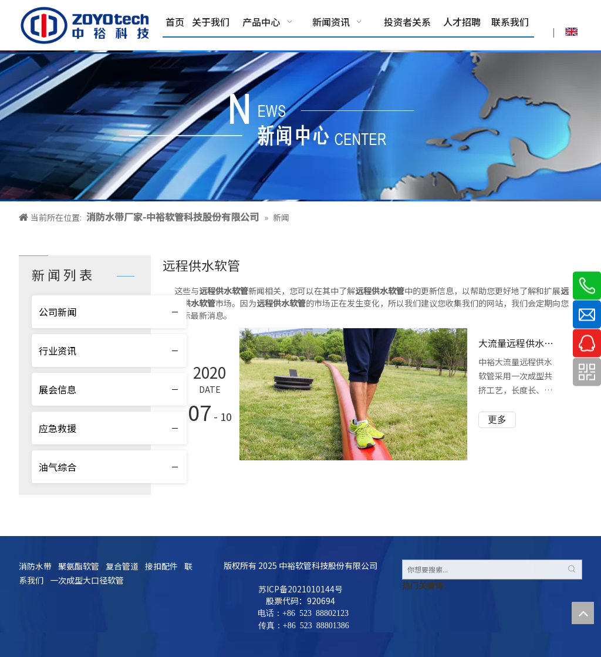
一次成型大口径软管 (87, 580)
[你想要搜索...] (483, 569)
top (583, 613)
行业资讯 (57, 350)
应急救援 (57, 428)
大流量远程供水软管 (518, 343)
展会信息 (57, 389)
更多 (497, 419)
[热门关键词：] (572, 569)
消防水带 (35, 566)
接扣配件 (161, 566)
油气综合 (57, 467)
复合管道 (122, 566)
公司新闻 (57, 312)
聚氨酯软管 (78, 566)
